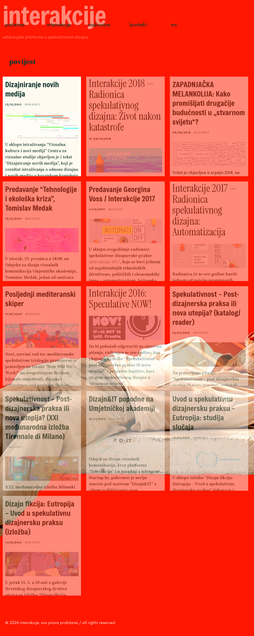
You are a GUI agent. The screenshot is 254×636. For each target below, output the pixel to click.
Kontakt (138, 24)
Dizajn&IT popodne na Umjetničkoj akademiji (122, 403)
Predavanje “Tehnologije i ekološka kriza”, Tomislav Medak (41, 198)
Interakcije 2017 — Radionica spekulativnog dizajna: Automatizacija (204, 210)
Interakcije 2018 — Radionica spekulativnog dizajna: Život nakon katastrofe (125, 105)
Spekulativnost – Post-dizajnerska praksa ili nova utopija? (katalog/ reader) (206, 308)
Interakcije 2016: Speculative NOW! (120, 298)
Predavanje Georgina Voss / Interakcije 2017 (122, 193)
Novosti (32, 104)
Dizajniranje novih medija (32, 89)
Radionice (99, 24)
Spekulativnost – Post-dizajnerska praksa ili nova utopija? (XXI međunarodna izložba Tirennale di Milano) (38, 417)
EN (174, 24)
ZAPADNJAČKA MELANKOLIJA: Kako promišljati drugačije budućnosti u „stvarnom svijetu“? (208, 103)
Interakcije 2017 (104, 262)
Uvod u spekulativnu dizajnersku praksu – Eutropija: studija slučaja (203, 413)
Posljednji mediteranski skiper (40, 298)
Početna (15, 24)
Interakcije (59, 24)
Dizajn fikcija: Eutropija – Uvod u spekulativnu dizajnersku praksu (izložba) (39, 518)
